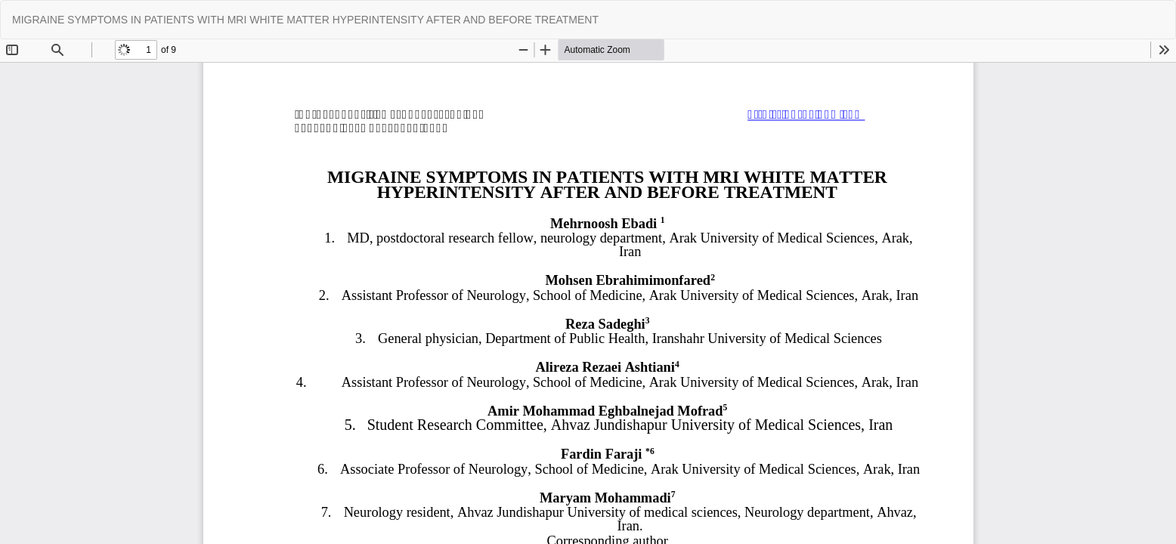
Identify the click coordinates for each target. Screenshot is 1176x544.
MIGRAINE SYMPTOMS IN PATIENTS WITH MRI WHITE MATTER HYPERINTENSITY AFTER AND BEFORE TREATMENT (305, 20)
